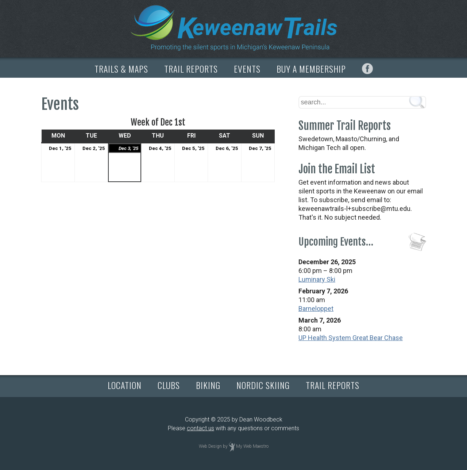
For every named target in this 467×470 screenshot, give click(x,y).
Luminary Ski (316, 279)
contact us (200, 428)
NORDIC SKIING (263, 385)
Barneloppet (315, 308)
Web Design (210, 446)
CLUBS (169, 385)
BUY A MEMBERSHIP (311, 68)
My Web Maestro (252, 446)
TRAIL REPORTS (191, 68)
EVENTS (247, 68)
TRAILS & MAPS (121, 68)
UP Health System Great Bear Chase (350, 338)
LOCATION (125, 385)
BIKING (208, 385)
